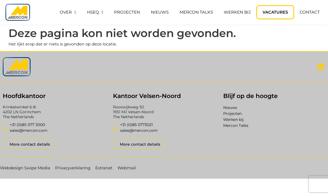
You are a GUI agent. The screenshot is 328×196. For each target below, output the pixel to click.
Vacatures (275, 12)
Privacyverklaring (72, 167)
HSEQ (95, 12)
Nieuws (160, 12)
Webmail (126, 167)
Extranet (103, 167)
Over (68, 12)
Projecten (127, 12)
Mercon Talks (196, 12)
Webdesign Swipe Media (25, 167)
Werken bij (237, 12)
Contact (310, 12)
